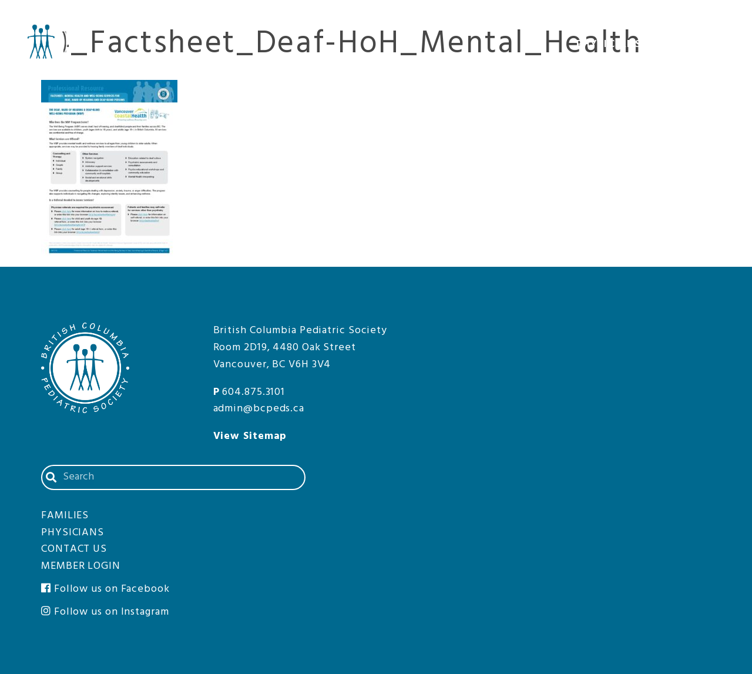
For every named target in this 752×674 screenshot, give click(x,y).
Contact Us (635, 17)
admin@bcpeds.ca (259, 408)
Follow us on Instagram (105, 612)
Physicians (617, 46)
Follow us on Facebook (105, 589)
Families (706, 46)
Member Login (705, 17)
